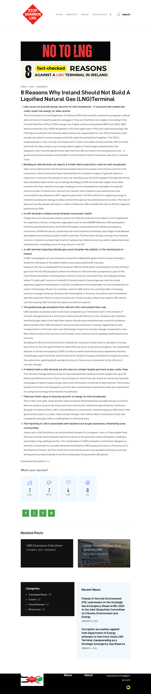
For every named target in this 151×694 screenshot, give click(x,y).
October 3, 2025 (34, 550)
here (47, 461)
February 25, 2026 (90, 621)
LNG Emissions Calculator (44, 545)
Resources (42, 86)
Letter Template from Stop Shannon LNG (102, 547)
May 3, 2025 (89, 554)
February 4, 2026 (89, 648)
